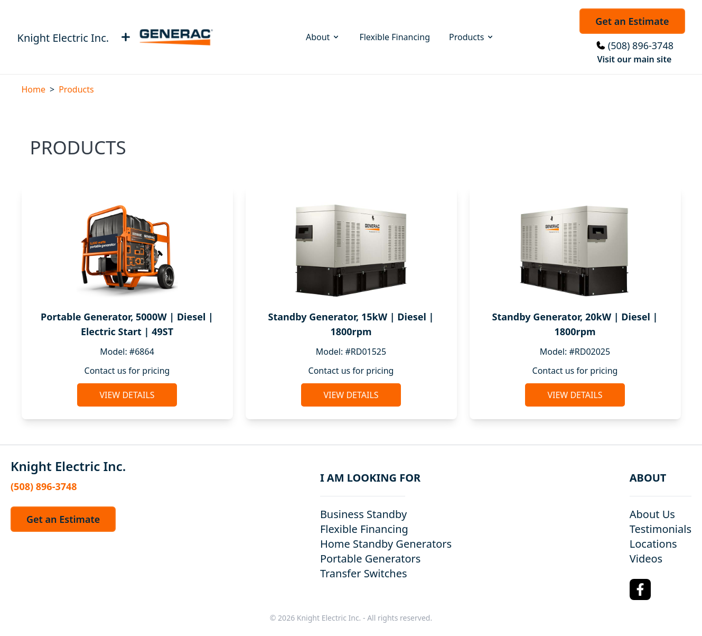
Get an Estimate (632, 21)
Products (472, 37)
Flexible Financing (394, 37)
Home (34, 89)
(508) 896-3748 (640, 45)
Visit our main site (634, 59)
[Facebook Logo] (640, 589)
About (323, 37)
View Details (126, 395)
